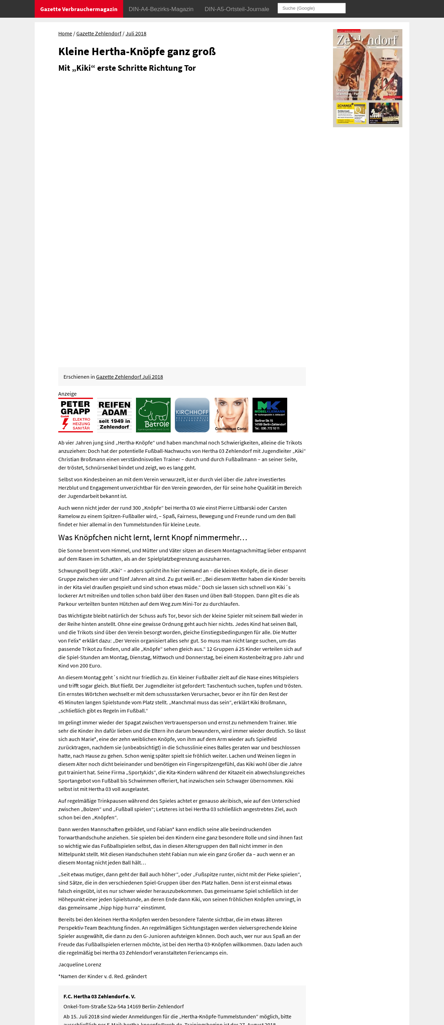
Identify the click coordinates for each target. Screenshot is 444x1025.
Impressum (300, 943)
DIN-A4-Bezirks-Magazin (161, 9)
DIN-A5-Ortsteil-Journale (237, 9)
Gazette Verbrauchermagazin (79, 9)
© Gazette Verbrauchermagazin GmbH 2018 (337, 964)
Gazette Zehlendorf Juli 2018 (129, 99)
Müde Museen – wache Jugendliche (69, 897)
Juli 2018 (136, 33)
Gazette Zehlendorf (98, 33)
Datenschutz (332, 943)
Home (65, 33)
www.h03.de (188, 757)
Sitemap (296, 953)
